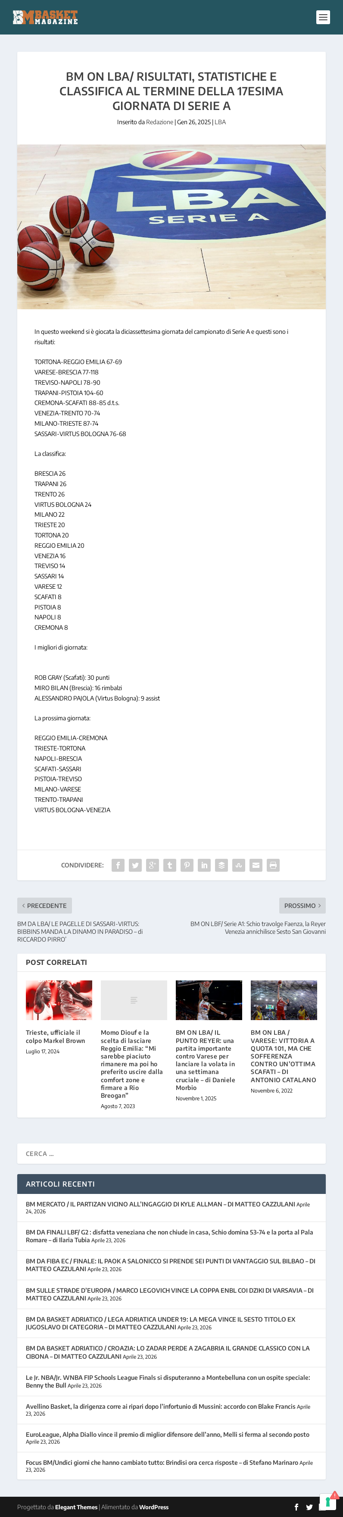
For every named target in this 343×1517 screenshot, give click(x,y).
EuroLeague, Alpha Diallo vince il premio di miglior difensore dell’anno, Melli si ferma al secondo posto (167, 1434)
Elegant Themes (76, 1507)
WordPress (153, 1507)
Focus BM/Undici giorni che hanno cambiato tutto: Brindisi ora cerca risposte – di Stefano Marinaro (162, 1462)
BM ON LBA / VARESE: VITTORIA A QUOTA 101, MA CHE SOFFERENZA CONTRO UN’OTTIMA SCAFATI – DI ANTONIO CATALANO (283, 1056)
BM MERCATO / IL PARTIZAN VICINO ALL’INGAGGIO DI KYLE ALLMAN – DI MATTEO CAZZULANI (160, 1204)
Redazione (159, 122)
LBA (220, 122)
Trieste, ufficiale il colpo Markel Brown (55, 1036)
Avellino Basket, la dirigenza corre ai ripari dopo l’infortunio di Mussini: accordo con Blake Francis (161, 1406)
